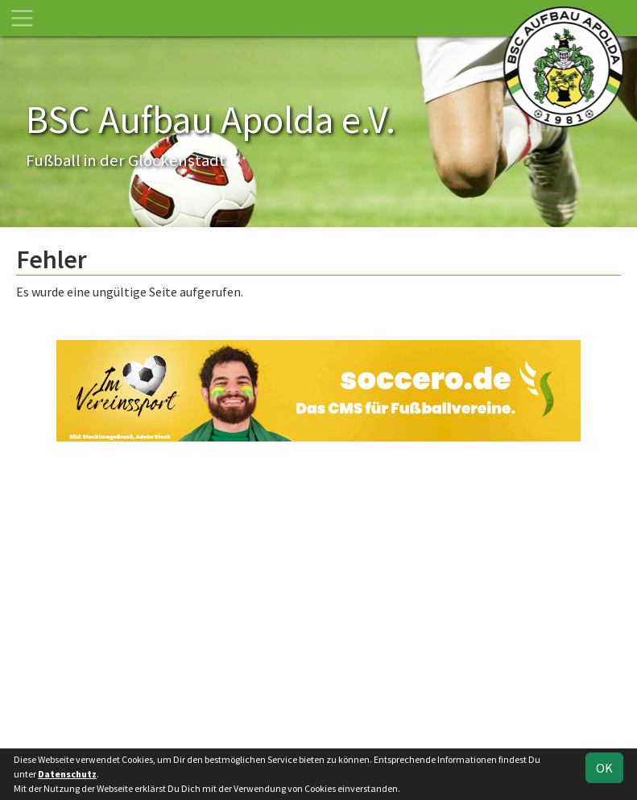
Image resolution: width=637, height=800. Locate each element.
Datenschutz (67, 774)
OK (604, 768)
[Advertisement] (318, 593)
